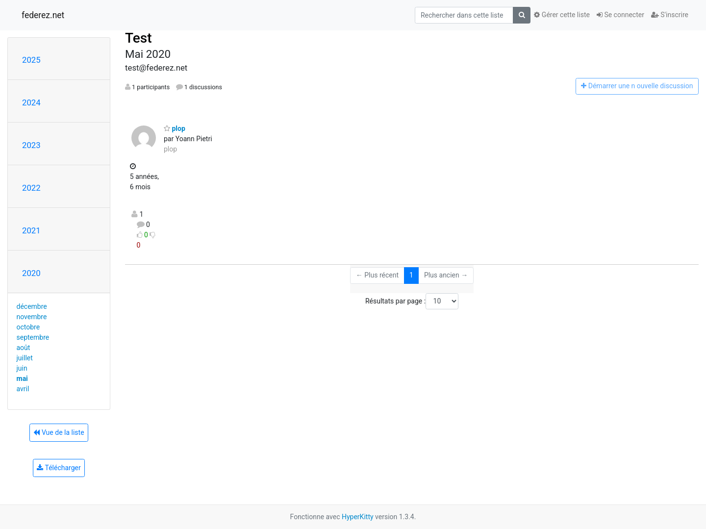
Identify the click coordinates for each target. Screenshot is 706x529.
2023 (31, 145)
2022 (31, 188)
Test (138, 38)
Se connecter (620, 15)
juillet (25, 358)
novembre (32, 317)
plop (174, 128)
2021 (31, 230)
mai (22, 378)
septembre (33, 337)
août (23, 348)
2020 (31, 273)
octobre (28, 327)
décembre (32, 306)
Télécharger (58, 468)
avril (23, 389)
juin (22, 368)
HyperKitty (358, 517)
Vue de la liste (58, 432)
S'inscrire (669, 15)
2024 (31, 102)
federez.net (43, 15)
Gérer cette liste (562, 15)
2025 (31, 60)
